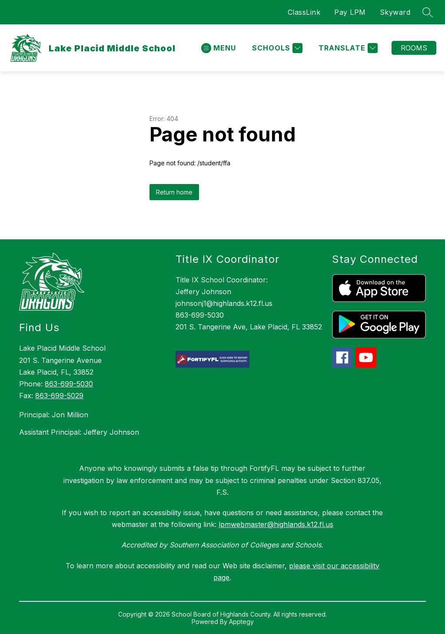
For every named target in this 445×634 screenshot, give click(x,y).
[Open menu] (218, 48)
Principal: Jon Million (53, 414)
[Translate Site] (347, 48)
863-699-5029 (59, 395)
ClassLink (304, 12)
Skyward (395, 12)
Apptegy (241, 621)
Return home (174, 192)
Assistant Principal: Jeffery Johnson (79, 432)
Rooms (414, 48)
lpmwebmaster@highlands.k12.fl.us (276, 524)
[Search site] (427, 12)
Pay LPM (350, 12)
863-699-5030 (69, 383)
